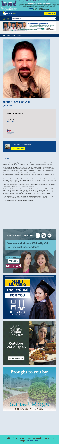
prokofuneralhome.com (13, 126)
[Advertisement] (29, 213)
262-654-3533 (10, 121)
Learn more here (32, 440)
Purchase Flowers (18, 148)
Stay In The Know (50, 13)
